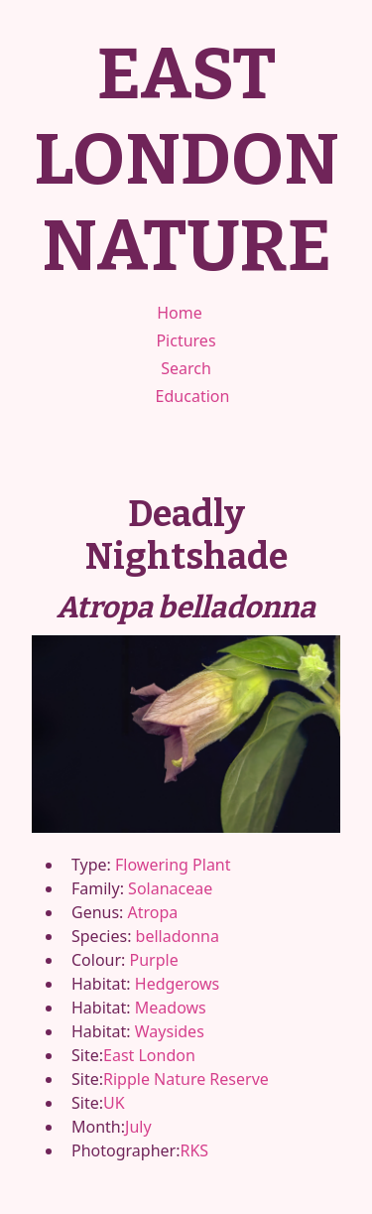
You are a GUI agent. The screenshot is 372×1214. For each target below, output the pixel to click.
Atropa (153, 912)
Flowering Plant (172, 865)
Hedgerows (177, 984)
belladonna (177, 936)
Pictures (185, 340)
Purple (154, 960)
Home (179, 313)
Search (186, 368)
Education (193, 396)
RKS (194, 1150)
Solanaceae (170, 888)
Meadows (170, 1007)
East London (149, 1055)
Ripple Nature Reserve (186, 1079)
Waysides (169, 1031)
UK (114, 1103)
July (138, 1127)
